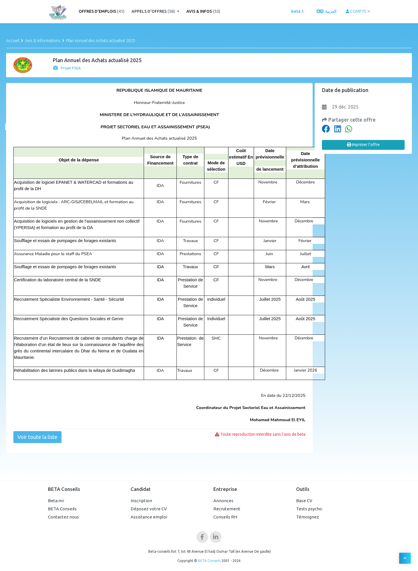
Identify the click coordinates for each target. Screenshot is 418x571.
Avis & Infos (203, 11)
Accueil (12, 40)
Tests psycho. (309, 508)
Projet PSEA (67, 68)
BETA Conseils (62, 508)
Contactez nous (63, 516)
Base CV (304, 500)
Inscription (141, 500)
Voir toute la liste (37, 437)
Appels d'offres (153, 11)
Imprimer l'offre (363, 144)
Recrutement (226, 508)
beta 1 (297, 11)
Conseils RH (225, 516)
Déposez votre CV (149, 508)
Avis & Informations (42, 40)
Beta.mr (56, 500)
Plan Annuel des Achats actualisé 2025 (100, 40)
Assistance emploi (149, 516)
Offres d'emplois (102, 11)
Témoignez (307, 516)
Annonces (223, 500)
